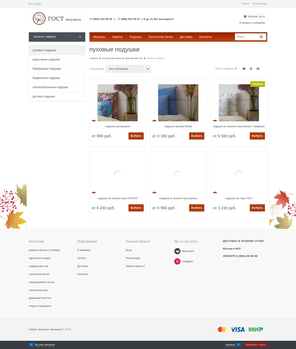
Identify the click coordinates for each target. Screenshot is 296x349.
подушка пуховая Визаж (178, 126)
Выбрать (136, 135)
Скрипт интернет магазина (45, 329)
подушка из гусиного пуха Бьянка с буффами (239, 126)
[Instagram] (177, 261)
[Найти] (261, 36)
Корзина (230, 344)
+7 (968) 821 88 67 (128, 19)
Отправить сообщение (252, 22)
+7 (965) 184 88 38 (100, 19)
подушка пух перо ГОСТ (239, 198)
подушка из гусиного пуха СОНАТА (118, 198)
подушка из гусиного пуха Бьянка (178, 198)
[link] (244, 69)
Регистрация (260, 3)
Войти (245, 3)
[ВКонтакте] (177, 251)
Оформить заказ (255, 344)
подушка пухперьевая (117, 126)
